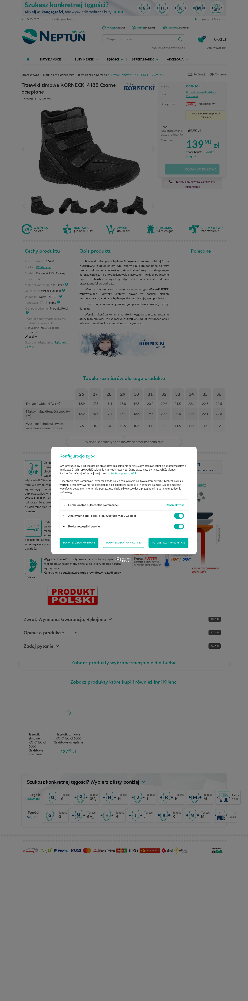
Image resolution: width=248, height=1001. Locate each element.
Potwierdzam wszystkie (168, 542)
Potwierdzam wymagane (123, 542)
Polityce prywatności (123, 473)
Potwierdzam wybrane (79, 542)
